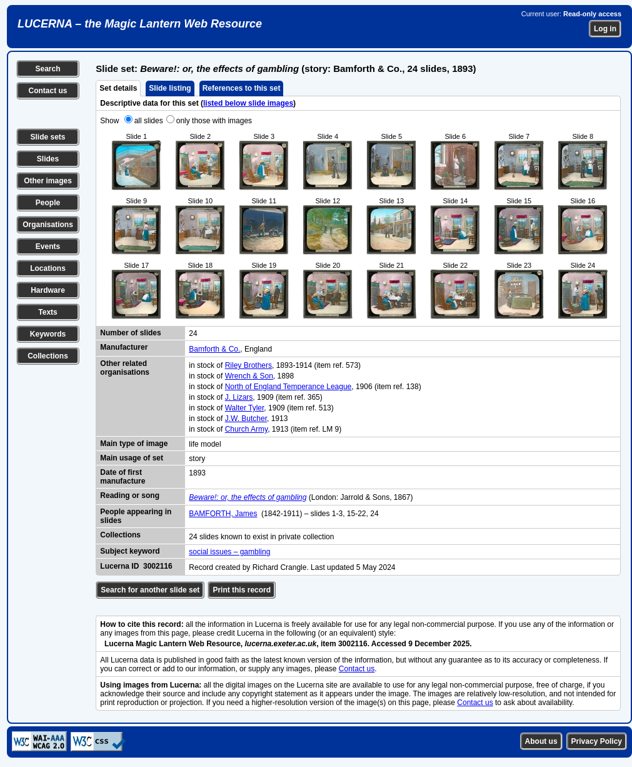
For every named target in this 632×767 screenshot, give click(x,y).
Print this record (242, 590)
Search (47, 68)
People (48, 202)
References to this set (242, 88)
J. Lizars (239, 397)
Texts (47, 312)
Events (48, 246)
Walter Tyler (244, 408)
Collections (48, 356)
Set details (118, 88)
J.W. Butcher (246, 418)
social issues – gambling (229, 551)
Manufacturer (124, 347)
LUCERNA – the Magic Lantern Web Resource (140, 24)
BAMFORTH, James (223, 513)
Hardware (48, 290)
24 (193, 333)
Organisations (48, 224)
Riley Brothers (248, 365)
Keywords (48, 334)
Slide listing (170, 88)
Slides (48, 159)
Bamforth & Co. (214, 349)
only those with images (214, 120)
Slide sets (47, 137)
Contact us (47, 90)
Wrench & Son (249, 376)
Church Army (246, 429)
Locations (48, 268)
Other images (48, 180)
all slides (148, 120)
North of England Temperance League (288, 386)
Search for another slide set (150, 590)
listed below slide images (248, 103)
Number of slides (130, 332)
